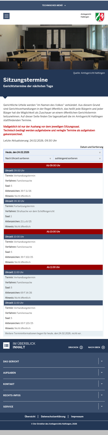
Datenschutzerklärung (53, 416)
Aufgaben (9, 372)
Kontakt (8, 384)
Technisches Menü (52, 5)
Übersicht (30, 416)
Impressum (77, 416)
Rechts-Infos (12, 395)
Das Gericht (11, 361)
